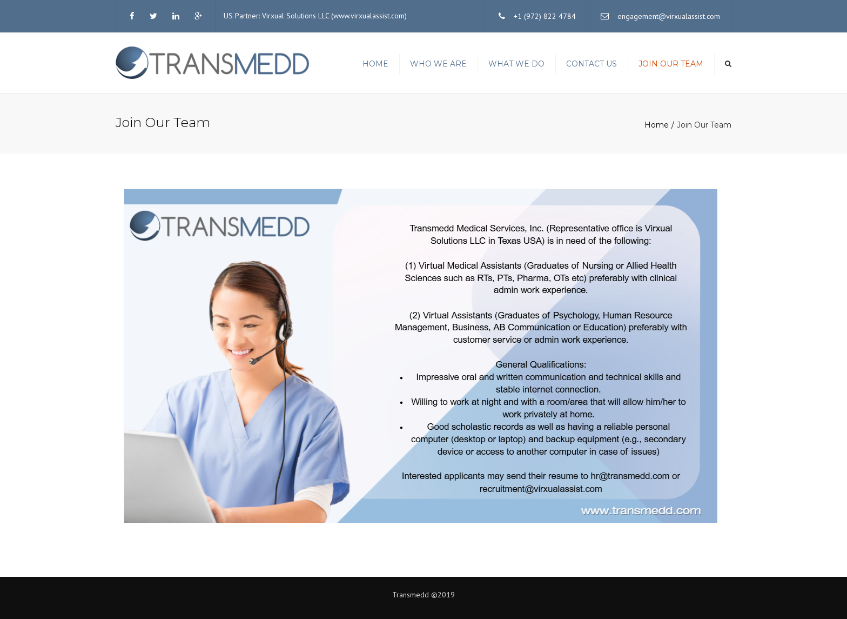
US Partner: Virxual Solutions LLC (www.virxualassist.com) (315, 16)
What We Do (516, 64)
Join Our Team (670, 64)
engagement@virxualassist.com (668, 16)
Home (375, 64)
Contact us (591, 64)
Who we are (438, 64)
